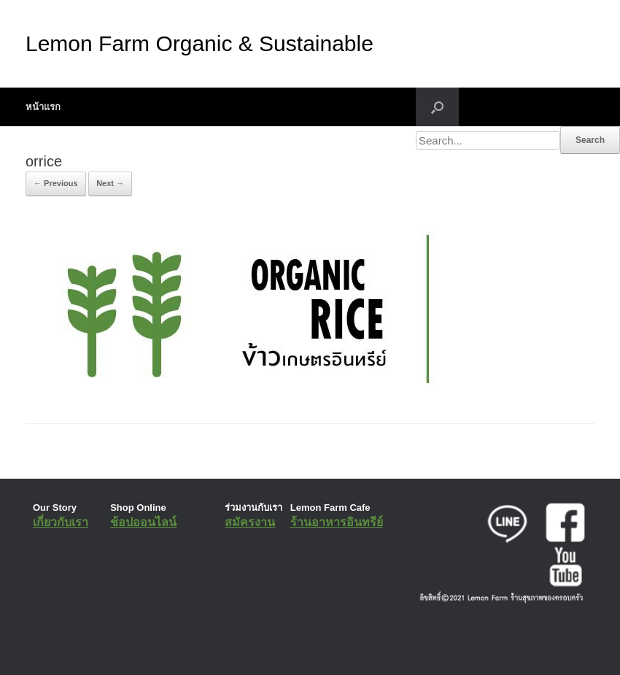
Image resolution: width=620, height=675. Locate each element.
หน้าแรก (43, 106)
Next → (110, 183)
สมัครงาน (250, 522)
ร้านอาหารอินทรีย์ (336, 522)
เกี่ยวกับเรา (60, 522)
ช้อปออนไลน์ (143, 522)
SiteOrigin (299, 645)
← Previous (56, 183)
